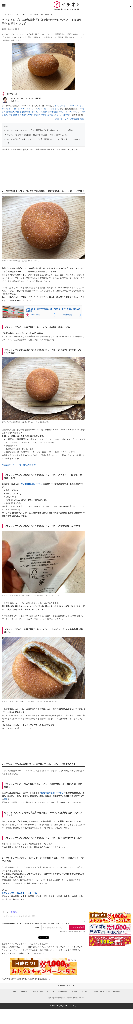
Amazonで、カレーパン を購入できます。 (19, 465)
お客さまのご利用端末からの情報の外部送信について (66, 998)
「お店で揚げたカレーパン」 (31, 484)
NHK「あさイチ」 (28, 109)
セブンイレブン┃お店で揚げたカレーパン (20, 893)
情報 (6, 799)
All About (84, 991)
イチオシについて (37, 991)
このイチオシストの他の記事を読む (70, 119)
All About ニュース (98, 991)
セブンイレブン (46, 14)
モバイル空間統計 (114, 991)
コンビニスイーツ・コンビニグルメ (26, 14)
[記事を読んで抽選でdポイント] (110, 941)
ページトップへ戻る (66, 985)
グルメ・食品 (6, 14)
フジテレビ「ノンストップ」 (48, 109)
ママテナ (74, 991)
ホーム (15, 991)
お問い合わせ (62, 991)
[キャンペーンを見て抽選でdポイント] (110, 921)
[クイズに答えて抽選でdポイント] (110, 929)
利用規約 (24, 991)
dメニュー (50, 991)
